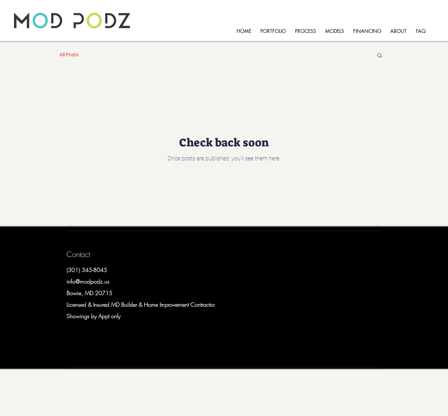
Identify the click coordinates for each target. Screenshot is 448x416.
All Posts (68, 54)
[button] (379, 56)
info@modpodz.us (87, 281)
